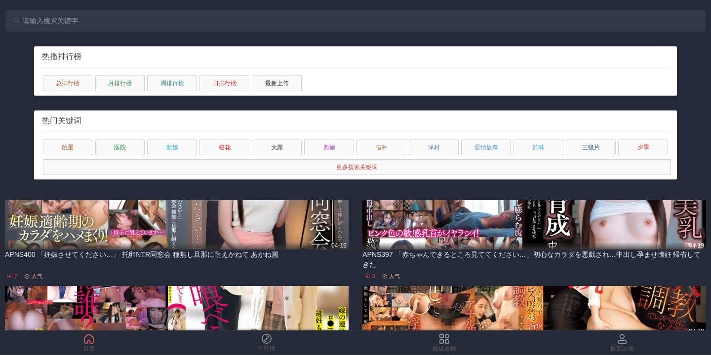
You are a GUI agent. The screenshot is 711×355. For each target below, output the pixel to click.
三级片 (591, 147)
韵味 (539, 147)
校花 (225, 147)
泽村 (434, 147)
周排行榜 (172, 83)
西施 (329, 147)
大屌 (277, 147)
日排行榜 (225, 83)
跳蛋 (68, 147)
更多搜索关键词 (357, 167)
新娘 (172, 147)
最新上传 (277, 83)
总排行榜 (67, 83)
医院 (120, 147)
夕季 (643, 147)
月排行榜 (120, 83)
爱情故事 (486, 147)
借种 (382, 147)
